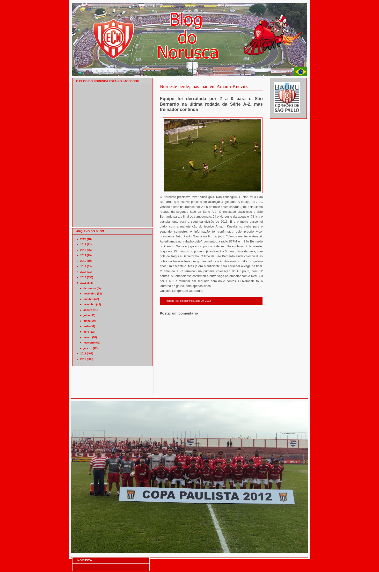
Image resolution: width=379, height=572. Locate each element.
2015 (83, 266)
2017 (83, 255)
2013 (83, 277)
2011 (83, 353)
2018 (83, 250)
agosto (87, 309)
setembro (89, 304)
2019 (83, 244)
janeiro (87, 348)
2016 (83, 260)
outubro (88, 299)
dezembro (89, 288)
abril (86, 331)
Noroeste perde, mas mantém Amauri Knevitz (204, 86)
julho (86, 315)
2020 (83, 239)
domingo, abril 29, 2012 (197, 301)
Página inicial (211, 388)
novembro (89, 293)
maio (86, 326)
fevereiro (89, 342)
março (87, 337)
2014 (83, 271)
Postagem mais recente (173, 388)
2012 (83, 282)
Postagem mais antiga (250, 388)
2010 (83, 359)
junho (87, 320)
